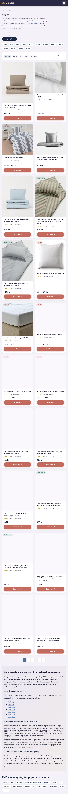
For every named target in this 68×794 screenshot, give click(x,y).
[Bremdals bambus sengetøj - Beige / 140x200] (50, 372)
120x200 (45, 44)
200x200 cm (11, 712)
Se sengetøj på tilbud (9, 39)
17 (39, 660)
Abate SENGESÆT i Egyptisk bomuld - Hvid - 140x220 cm (50, 96)
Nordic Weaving (17, 786)
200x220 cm (31, 23)
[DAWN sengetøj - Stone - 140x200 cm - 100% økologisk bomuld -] (17, 82)
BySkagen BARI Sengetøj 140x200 (14, 157)
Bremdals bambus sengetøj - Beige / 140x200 (50, 391)
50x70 (11, 44)
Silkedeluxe (53, 786)
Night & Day (6, 786)
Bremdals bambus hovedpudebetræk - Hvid (50, 273)
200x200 (13, 48)
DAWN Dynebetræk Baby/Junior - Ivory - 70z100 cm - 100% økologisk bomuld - (49, 639)
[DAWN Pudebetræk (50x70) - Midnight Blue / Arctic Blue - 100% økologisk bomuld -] (50, 553)
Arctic (43, 728)
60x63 (17, 44)
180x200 (5, 48)
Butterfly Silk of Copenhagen (33, 782)
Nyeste (15, 56)
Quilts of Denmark (42, 786)
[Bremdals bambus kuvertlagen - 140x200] (50, 317)
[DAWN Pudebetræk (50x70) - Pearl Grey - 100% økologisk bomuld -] (17, 428)
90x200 (30, 44)
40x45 (5, 44)
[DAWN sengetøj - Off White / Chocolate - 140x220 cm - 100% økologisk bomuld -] (17, 548)
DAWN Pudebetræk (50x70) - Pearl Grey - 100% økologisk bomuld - (16, 453)
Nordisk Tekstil (51, 728)
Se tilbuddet (17, 170)
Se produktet (17, 118)
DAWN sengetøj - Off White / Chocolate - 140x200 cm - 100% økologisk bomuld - (49, 505)
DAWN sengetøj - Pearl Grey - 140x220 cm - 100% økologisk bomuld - (50, 453)
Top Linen (6, 790)
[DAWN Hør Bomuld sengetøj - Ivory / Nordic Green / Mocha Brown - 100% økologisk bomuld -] (50, 196)
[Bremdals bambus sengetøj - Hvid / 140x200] (17, 372)
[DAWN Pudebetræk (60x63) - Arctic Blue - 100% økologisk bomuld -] (17, 491)
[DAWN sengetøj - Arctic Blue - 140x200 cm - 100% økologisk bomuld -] (17, 196)
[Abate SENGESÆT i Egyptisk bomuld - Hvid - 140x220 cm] (50, 77)
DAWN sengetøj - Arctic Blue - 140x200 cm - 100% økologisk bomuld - (17, 220)
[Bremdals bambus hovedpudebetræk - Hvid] (50, 255)
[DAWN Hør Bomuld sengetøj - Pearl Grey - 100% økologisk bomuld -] (17, 260)
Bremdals (19, 782)
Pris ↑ (21, 56)
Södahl (43, 26)
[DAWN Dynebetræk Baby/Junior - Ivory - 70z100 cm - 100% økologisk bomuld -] (50, 615)
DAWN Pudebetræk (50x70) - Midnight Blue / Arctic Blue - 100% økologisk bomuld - (50, 577)
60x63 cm (11, 705)
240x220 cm (11, 717)
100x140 (38, 44)
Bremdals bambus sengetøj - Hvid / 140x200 (17, 391)
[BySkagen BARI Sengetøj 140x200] (17, 139)
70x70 (24, 44)
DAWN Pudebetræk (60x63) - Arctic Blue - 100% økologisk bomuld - (16, 515)
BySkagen (59, 728)
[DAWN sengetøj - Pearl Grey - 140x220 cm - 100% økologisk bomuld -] (50, 428)
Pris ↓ (26, 56)
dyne (11, 698)
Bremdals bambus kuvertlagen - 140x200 (49, 334)
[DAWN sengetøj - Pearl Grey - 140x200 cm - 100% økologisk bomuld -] (17, 615)
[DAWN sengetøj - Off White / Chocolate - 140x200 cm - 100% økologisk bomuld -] (50, 486)
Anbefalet (7, 56)
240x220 (28, 48)
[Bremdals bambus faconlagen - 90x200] (17, 319)
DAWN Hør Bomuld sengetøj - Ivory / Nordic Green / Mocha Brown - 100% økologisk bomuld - (50, 221)
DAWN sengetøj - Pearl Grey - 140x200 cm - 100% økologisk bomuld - (17, 639)
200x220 (21, 48)
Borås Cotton (43, 731)
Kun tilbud (34, 56)
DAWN (54, 782)
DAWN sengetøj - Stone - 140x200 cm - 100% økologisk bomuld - (17, 106)
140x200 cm (21, 23)
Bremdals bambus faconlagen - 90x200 (16, 338)
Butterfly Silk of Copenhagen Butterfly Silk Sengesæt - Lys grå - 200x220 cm (50, 158)
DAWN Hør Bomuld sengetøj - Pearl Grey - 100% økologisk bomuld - (16, 284)
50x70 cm (11, 702)
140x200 (53, 44)
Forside (4, 10)
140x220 (60, 44)
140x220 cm (11, 710)
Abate (5, 782)
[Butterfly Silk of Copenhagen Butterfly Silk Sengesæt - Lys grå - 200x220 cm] (50, 139)
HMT (61, 782)
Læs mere (6, 34)
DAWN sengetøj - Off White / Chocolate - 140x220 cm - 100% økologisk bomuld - (16, 567)
